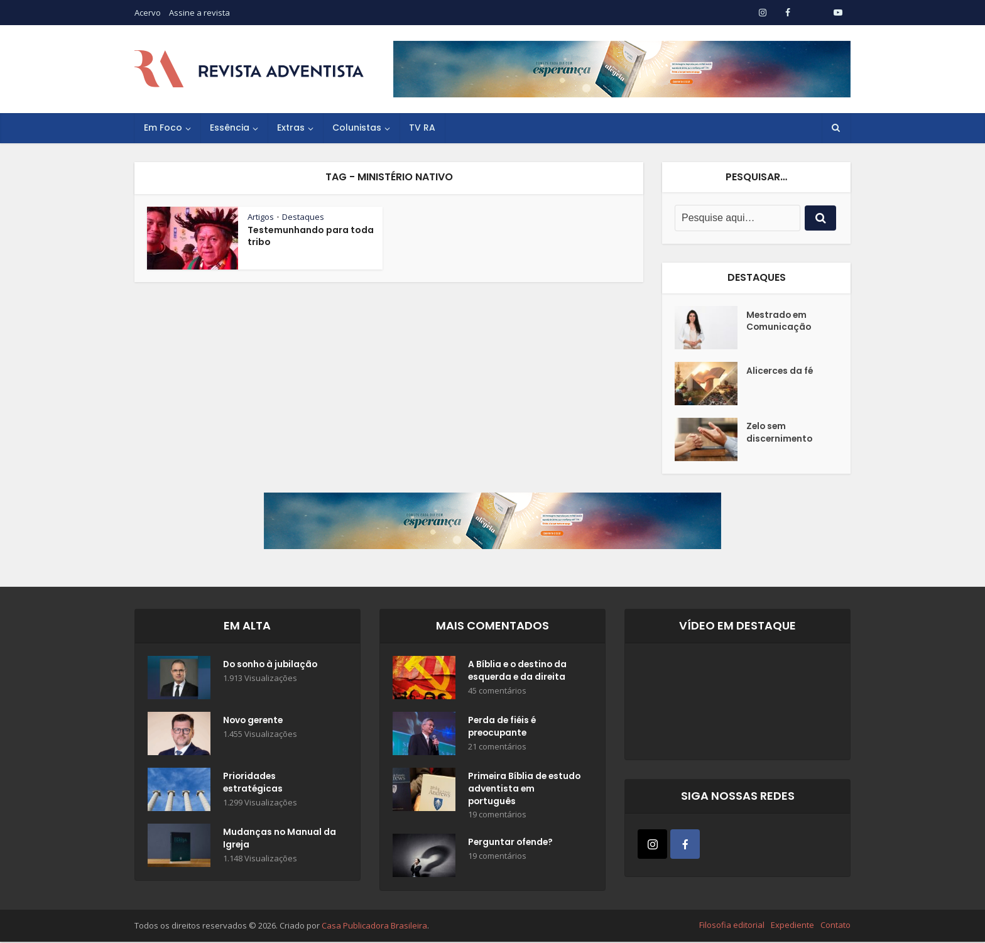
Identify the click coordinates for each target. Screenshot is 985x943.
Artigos (261, 216)
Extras (291, 127)
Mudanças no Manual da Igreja (272, 839)
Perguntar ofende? (511, 844)
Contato (835, 926)
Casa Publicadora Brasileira (374, 926)
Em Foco (163, 127)
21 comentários (497, 747)
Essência (229, 127)
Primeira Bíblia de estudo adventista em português (519, 790)
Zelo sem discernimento (780, 433)
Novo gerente (254, 721)
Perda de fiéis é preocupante (503, 727)
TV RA (422, 127)
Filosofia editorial (732, 926)
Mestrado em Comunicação (779, 321)
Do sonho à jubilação (272, 665)
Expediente (792, 926)
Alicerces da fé (780, 371)
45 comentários (497, 691)
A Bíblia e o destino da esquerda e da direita (519, 671)
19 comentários (497, 815)
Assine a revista (199, 12)
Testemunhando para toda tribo (311, 236)
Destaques (303, 216)
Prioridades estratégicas (253, 783)
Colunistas (356, 127)
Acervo (147, 12)
